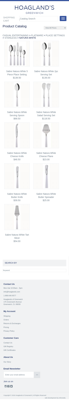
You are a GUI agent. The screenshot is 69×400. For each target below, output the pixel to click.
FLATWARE (37, 35)
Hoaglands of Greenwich (13, 299)
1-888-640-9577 (10, 296)
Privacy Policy (9, 331)
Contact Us (8, 343)
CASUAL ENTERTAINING (16, 35)
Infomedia (62, 398)
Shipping (7, 316)
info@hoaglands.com (12, 292)
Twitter (11, 387)
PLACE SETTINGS (55, 35)
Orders (6, 320)
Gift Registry (8, 346)
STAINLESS (11, 38)
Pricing (6, 327)
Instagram (5, 387)
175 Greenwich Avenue (13, 302)
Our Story (7, 362)
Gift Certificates (9, 350)
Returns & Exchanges (12, 323)
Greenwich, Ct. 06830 (12, 304)
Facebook (8, 387)
